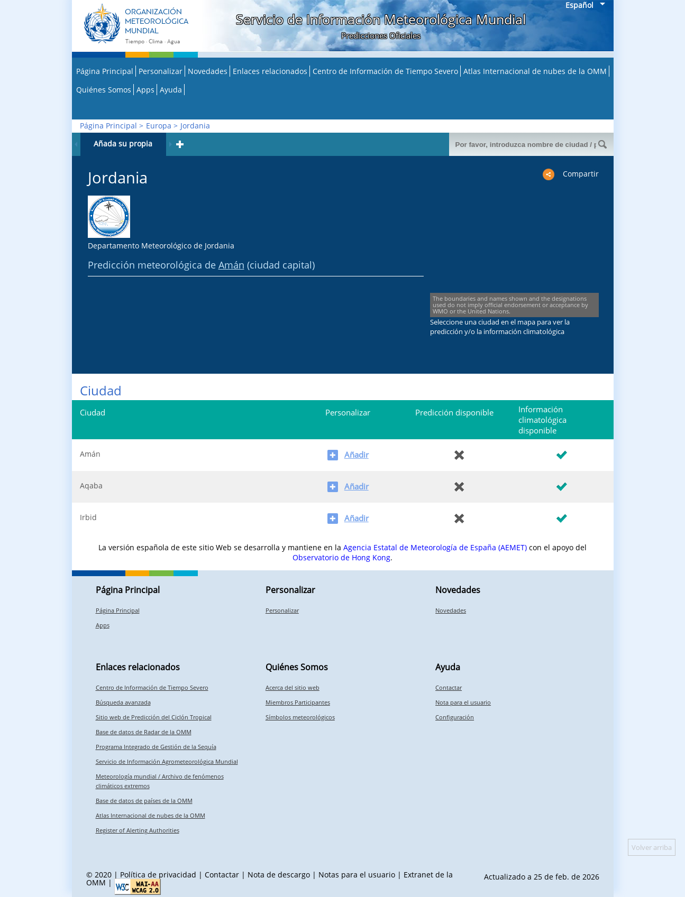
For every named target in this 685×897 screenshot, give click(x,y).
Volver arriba (652, 847)
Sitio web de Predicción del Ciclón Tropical (154, 717)
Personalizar (160, 71)
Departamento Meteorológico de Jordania (161, 246)
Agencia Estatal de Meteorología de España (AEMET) (435, 547)
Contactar (448, 687)
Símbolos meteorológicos (300, 717)
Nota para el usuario (463, 702)
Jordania (195, 126)
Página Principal (104, 71)
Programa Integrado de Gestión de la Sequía (156, 747)
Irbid (88, 517)
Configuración (454, 717)
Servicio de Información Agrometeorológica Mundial (167, 761)
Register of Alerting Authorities (137, 830)
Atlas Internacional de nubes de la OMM (535, 71)
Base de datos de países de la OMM (144, 800)
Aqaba (91, 485)
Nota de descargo (279, 875)
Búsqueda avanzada (123, 702)
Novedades (207, 71)
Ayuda (171, 90)
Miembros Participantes (298, 702)
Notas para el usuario (356, 875)
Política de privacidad (158, 875)
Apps (145, 90)
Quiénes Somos (103, 90)
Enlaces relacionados (270, 71)
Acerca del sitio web (292, 687)
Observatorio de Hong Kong (341, 557)
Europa (158, 126)
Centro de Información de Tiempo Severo (385, 71)
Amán (231, 264)
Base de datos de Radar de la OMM (143, 732)
